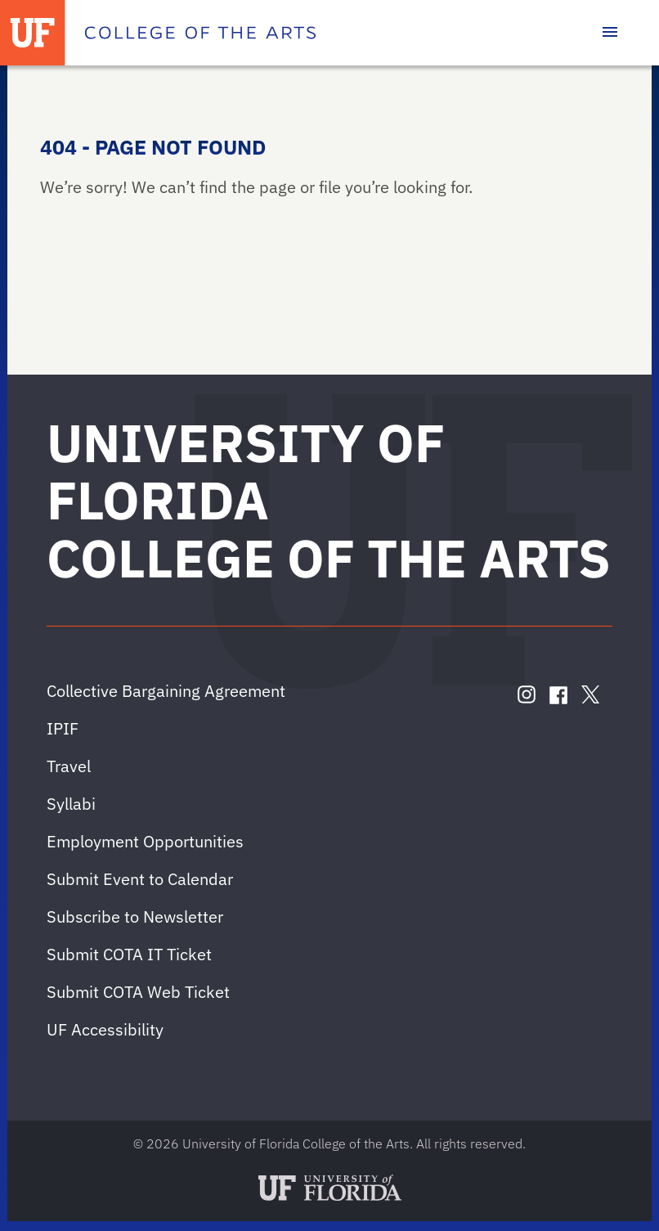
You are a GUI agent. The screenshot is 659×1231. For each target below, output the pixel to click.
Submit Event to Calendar (140, 879)
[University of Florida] (32, 32)
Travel (69, 766)
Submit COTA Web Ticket (138, 992)
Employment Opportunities (145, 841)
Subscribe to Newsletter (135, 916)
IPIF (62, 728)
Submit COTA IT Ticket (129, 954)
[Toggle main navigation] (610, 32)
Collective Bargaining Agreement (166, 691)
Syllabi (71, 804)
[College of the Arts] (200, 32)
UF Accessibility (105, 1029)
